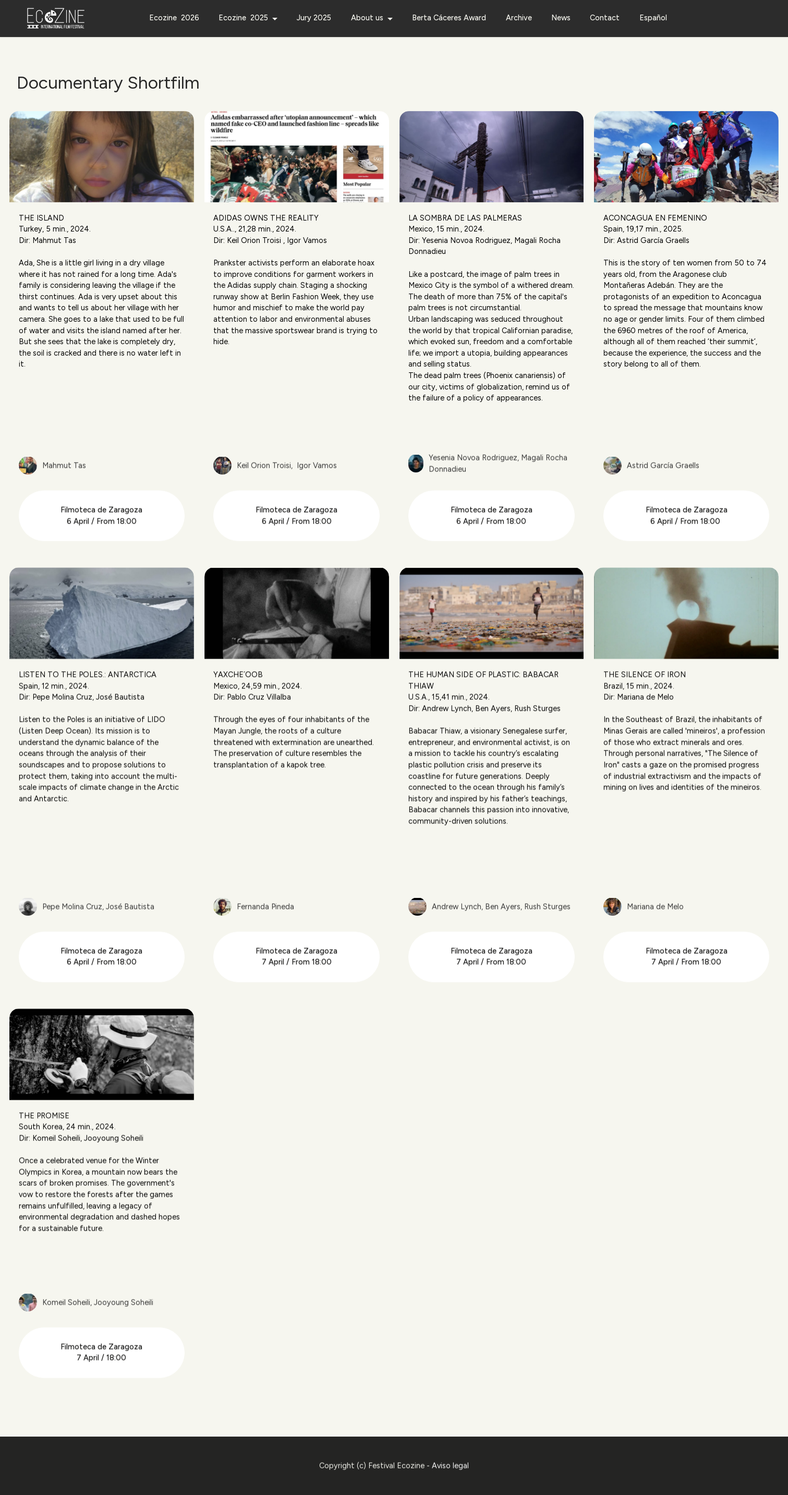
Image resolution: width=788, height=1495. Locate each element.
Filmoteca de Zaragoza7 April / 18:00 (101, 1375)
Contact (605, 17)
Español (653, 17)
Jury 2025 (314, 17)
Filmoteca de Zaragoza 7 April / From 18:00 (296, 979)
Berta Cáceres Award (449, 17)
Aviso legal (450, 1488)
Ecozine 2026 (174, 17)
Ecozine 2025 (243, 17)
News (561, 17)
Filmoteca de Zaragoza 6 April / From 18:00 (101, 538)
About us (367, 17)
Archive (519, 17)
